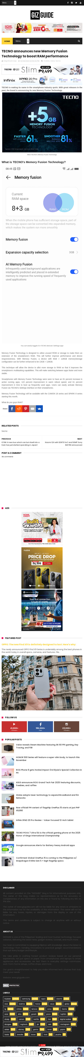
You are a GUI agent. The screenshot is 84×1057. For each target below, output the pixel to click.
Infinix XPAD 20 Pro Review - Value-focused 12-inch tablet (44, 820)
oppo (43, 999)
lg (5, 1009)
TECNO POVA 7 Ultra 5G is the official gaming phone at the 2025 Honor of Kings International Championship (48, 834)
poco (48, 1014)
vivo (6, 1004)
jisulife (58, 1034)
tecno (58, 61)
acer (6, 1014)
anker (7, 1029)
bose (33, 1034)
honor (37, 1004)
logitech (23, 1024)
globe (67, 1004)
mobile (46, 61)
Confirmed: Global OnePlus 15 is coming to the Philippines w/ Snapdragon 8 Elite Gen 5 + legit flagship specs (46, 859)
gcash (34, 1014)
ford (45, 1034)
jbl (38, 1024)
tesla (7, 1034)
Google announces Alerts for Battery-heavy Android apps (45, 845)
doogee (8, 1024)
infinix (19, 1009)
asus (52, 1004)
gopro (62, 1029)
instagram (65, 1024)
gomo (35, 1029)
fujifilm (63, 1014)
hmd (49, 1029)
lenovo (34, 1009)
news (52, 61)
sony (49, 1009)
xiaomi (59, 999)
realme (22, 1004)
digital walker (65, 1019)
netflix (36, 1019)
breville (20, 1034)
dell (49, 1024)
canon (21, 1019)
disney (21, 1029)
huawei (8, 999)
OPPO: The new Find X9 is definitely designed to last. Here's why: (39, 644)
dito (19, 1014)
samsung (26, 999)
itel (49, 1019)
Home (7, 41)
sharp (7, 1019)
